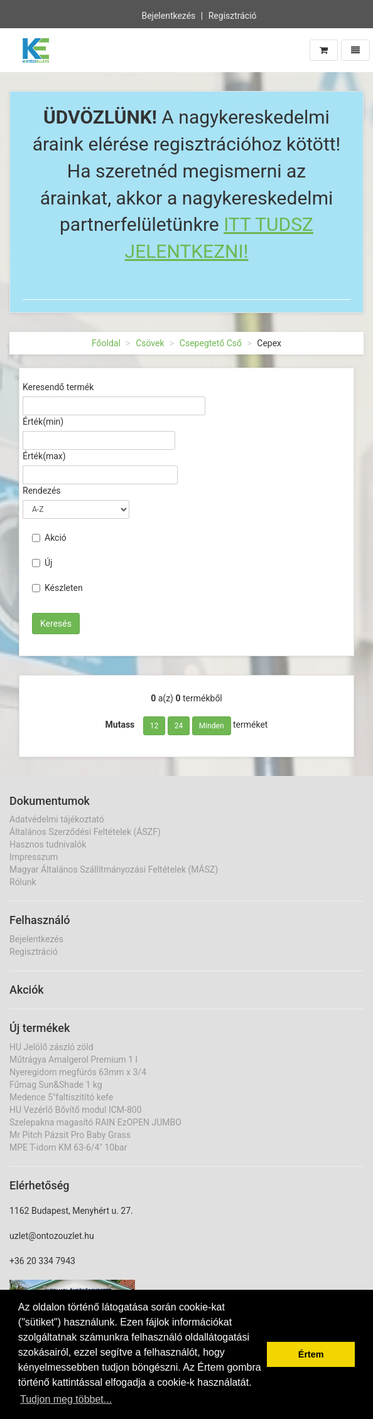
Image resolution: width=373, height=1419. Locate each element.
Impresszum (33, 857)
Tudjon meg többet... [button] (66, 1399)
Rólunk (22, 882)
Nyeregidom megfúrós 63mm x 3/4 (77, 1072)
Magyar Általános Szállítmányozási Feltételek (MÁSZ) (113, 869)
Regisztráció (232, 14)
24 (179, 725)
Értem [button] (311, 1354)
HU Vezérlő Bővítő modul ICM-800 (75, 1110)
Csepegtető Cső (211, 343)
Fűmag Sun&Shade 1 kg (55, 1085)
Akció (49, 538)
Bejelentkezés (168, 14)
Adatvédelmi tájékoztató (56, 819)
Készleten (57, 588)
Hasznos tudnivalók (47, 844)
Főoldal (106, 343)
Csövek (150, 343)
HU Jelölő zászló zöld (51, 1047)
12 (154, 725)
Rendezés (42, 491)
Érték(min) (43, 422)
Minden (211, 725)
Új (42, 563)
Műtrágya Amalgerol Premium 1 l (73, 1060)
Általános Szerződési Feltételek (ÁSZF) (85, 832)
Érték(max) (44, 456)
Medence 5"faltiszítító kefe (61, 1097)
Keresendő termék (58, 387)
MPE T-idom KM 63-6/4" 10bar (68, 1147)
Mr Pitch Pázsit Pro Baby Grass (70, 1135)
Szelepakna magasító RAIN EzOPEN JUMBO (95, 1122)
